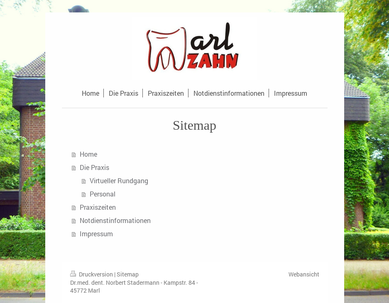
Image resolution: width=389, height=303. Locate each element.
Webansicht (304, 274)
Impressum (96, 233)
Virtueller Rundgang (119, 180)
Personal (102, 193)
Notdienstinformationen (115, 220)
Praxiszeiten (98, 207)
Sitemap (128, 274)
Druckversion (92, 274)
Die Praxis (94, 167)
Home (88, 154)
